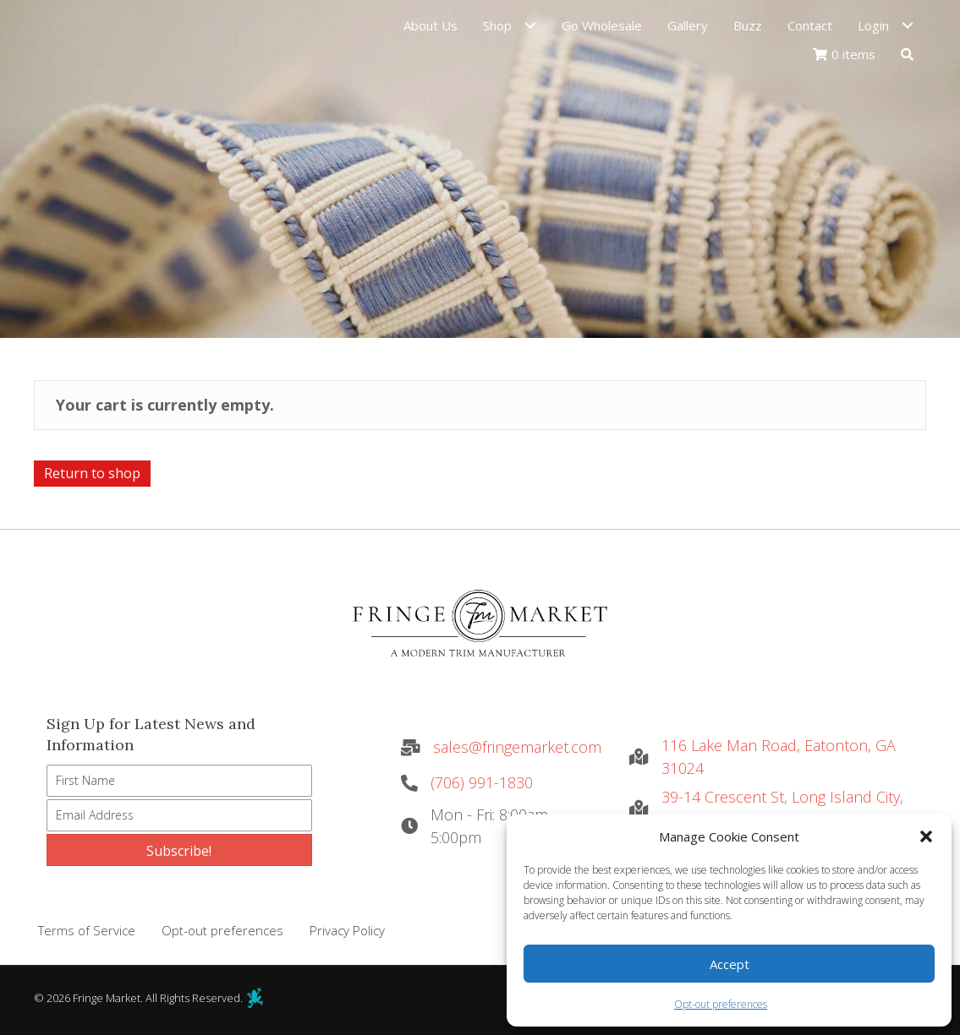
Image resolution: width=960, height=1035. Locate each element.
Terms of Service (86, 930)
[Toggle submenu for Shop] (530, 28)
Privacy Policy (347, 930)
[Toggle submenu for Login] (907, 28)
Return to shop (92, 473)
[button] (926, 836)
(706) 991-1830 (482, 782)
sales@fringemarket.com (517, 747)
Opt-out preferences (720, 1004)
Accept (729, 964)
